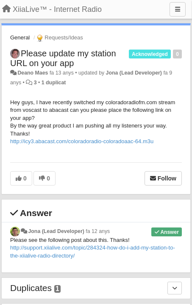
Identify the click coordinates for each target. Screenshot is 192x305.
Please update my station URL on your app (63, 58)
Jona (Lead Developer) (134, 73)
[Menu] (178, 9)
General (20, 37)
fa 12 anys (98, 231)
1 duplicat (54, 83)
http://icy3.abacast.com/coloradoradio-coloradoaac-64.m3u (81, 141)
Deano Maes (32, 73)
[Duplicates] (174, 288)
